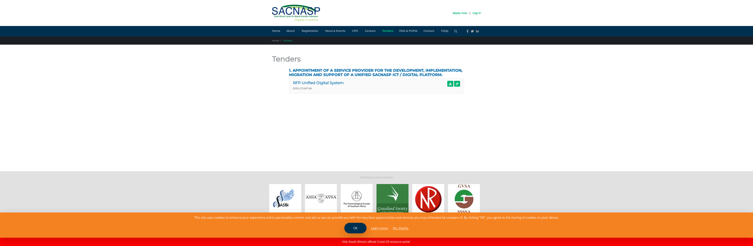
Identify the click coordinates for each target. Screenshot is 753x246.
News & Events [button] (335, 31)
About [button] (290, 31)
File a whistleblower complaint (343, 178)
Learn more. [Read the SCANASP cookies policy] (379, 228)
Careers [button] (370, 31)
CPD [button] (355, 31)
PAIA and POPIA (308, 178)
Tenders (387, 31)
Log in (477, 13)
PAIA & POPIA (408, 31)
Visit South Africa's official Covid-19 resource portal (376, 241)
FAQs (444, 31)
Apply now (460, 13)
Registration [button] (310, 31)
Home (276, 31)
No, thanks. (401, 228)
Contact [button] (428, 31)
